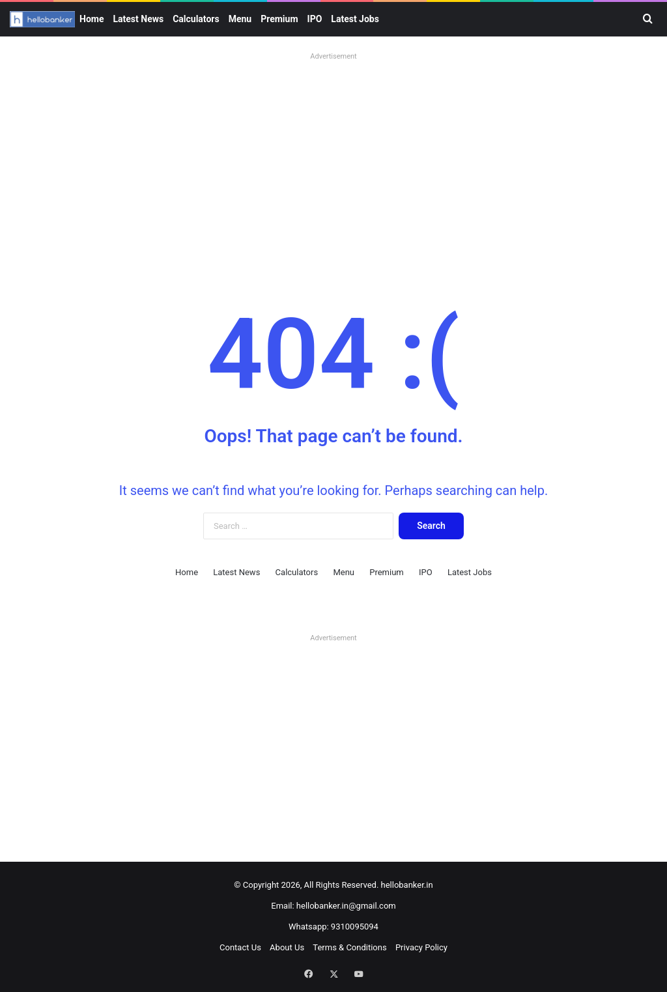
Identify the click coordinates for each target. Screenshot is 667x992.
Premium (279, 19)
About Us (287, 947)
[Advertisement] (333, 156)
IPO (314, 19)
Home (91, 19)
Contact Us (240, 947)
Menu (240, 19)
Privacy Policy (421, 947)
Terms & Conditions (349, 947)
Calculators (196, 19)
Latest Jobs (355, 19)
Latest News (138, 19)
